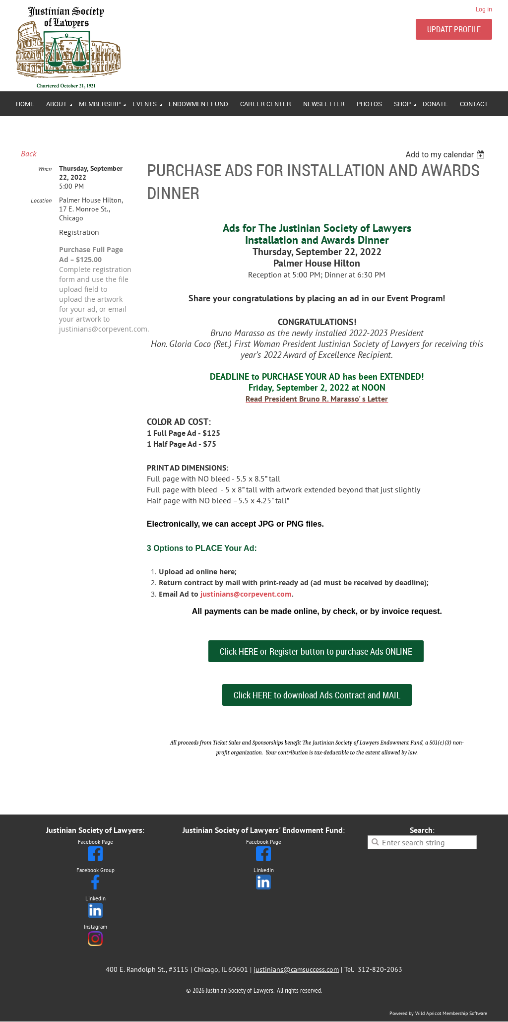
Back (28, 153)
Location (41, 200)
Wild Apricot (428, 1013)
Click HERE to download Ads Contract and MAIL (317, 695)
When (45, 168)
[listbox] (446, 154)
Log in (484, 9)
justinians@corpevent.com (246, 594)
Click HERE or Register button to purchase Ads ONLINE (316, 651)
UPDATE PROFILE (454, 29)
